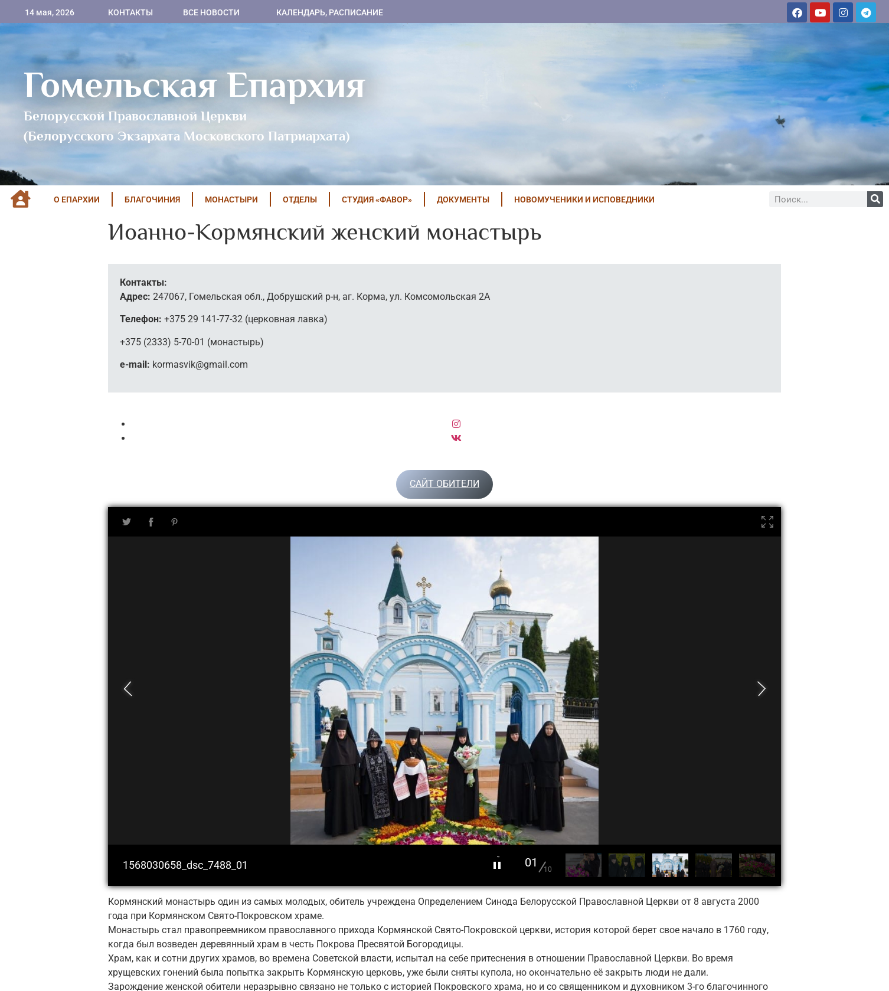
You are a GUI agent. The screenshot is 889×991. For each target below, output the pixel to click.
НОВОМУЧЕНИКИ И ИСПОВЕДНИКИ (584, 199)
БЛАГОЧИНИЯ (152, 199)
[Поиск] (875, 199)
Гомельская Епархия (194, 84)
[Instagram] (456, 424)
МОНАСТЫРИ (231, 199)
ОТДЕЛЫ (300, 199)
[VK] (456, 438)
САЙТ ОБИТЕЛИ (444, 483)
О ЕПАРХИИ (77, 199)
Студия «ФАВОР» (377, 199)
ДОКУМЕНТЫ (463, 199)
